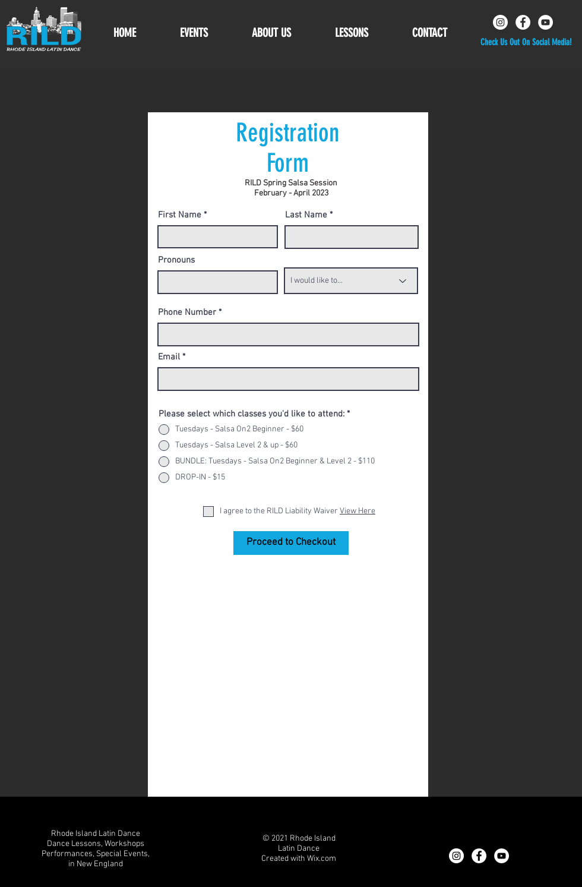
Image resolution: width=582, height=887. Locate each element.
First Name (179, 215)
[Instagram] (500, 22)
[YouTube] (545, 22)
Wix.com (321, 859)
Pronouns (176, 260)
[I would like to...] (351, 280)
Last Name (306, 215)
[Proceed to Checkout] (291, 543)
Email (169, 357)
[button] (271, 33)
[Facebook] (522, 22)
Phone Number (187, 312)
